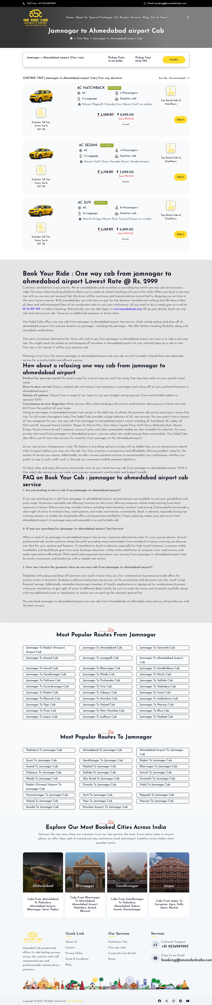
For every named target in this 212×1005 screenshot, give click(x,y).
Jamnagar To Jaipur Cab (41, 716)
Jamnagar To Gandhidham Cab (160, 668)
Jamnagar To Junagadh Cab (101, 658)
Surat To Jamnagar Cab (41, 760)
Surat (50, 907)
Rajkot (43, 911)
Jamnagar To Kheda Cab (99, 674)
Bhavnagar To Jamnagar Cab (158, 766)
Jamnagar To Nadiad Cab (156, 716)
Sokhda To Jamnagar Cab (99, 772)
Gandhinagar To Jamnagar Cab (103, 760)
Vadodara (44, 901)
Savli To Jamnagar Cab (97, 794)
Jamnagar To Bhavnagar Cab (101, 668)
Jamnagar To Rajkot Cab (42, 692)
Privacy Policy (74, 953)
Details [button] (125, 124)
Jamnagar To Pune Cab (41, 710)
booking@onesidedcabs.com (171, 3)
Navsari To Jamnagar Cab (157, 801)
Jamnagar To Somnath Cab (157, 647)
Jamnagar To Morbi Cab (155, 674)
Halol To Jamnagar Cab (155, 784)
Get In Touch (159, 17)
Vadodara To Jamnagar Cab (44, 750)
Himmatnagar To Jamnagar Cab (47, 794)
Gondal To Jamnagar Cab (42, 807)
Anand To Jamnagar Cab (42, 766)
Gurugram (160, 904)
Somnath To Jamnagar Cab (157, 778)
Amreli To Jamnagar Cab (156, 772)
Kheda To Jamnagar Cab (42, 778)
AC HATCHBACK (91, 88)
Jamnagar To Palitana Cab (43, 680)
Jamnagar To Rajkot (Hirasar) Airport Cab (45, 649)
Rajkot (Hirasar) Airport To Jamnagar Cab (44, 786)
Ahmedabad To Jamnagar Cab (102, 750)
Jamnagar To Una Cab (97, 686)
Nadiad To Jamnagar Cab (99, 766)
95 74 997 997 (32, 309)
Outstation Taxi (118, 941)
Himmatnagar (132, 909)
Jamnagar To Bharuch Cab (43, 698)
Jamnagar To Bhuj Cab (154, 710)
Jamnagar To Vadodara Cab (158, 686)
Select (180, 119)
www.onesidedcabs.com (128, 309)
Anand (92, 907)
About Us (81, 17)
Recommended (172, 78)
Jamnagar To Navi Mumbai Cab (103, 710)
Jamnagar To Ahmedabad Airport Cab (161, 660)
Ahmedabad (87, 901)
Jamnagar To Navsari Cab (157, 704)
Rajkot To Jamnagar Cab (156, 760)
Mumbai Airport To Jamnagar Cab (105, 807)
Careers (70, 947)
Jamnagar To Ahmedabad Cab (102, 647)
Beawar (174, 907)
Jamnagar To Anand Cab (42, 658)
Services (135, 17)
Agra (172, 904)
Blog (146, 17)
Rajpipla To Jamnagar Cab (157, 794)
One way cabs (117, 947)
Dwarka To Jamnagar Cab (99, 784)
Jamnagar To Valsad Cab (99, 704)
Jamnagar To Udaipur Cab (100, 692)
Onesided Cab (75, 1001)
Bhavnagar (38, 907)
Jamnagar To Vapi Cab (41, 704)
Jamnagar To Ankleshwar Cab (159, 698)
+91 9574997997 (47, 3)
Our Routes (121, 17)
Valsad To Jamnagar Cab (42, 801)
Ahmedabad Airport (43, 904)
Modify (174, 59)
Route (112, 958)
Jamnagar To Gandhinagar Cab (46, 674)
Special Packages (100, 17)
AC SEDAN (88, 145)
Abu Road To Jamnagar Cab (101, 778)
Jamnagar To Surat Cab (155, 692)
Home (70, 17)
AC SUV (84, 202)
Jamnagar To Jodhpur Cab (100, 716)
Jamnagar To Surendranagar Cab (47, 686)
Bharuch (85, 911)
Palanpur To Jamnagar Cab (43, 772)
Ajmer (163, 907)
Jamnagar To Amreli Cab (42, 668)
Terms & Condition (78, 958)
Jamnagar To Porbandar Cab (101, 680)
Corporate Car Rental (122, 953)
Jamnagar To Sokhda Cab (156, 680)
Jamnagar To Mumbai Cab (100, 698)
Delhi (180, 904)
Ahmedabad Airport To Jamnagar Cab (161, 752)
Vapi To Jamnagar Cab (97, 801)
